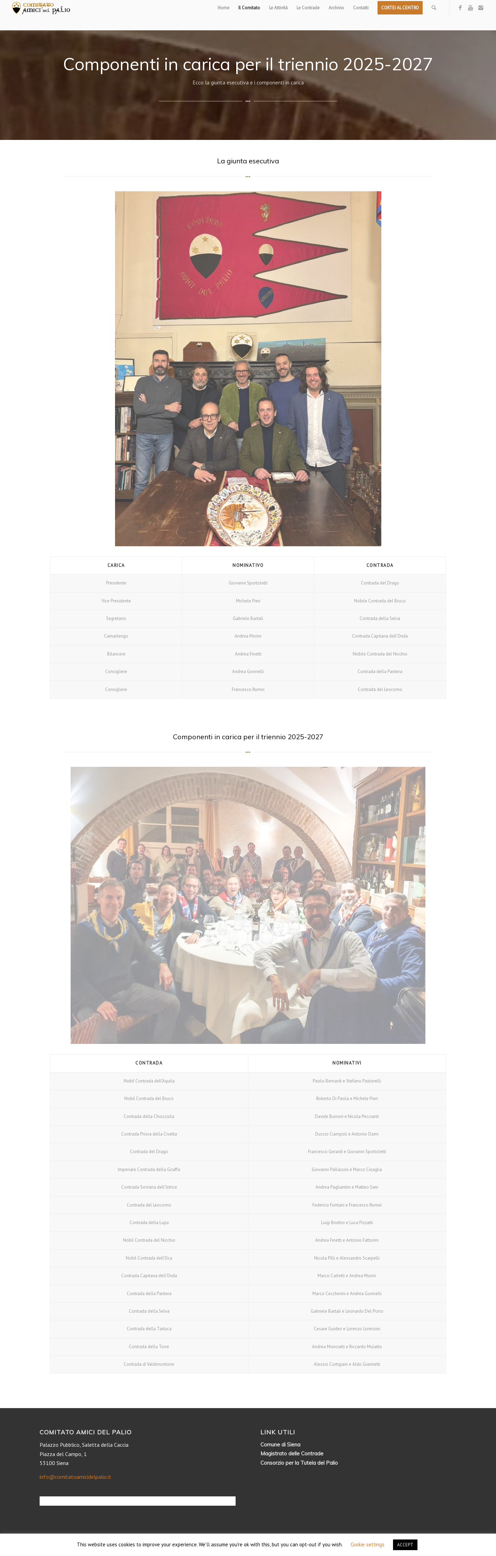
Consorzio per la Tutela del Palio (299, 1463)
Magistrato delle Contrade (291, 1453)
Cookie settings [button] (367, 1544)
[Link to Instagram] (481, 7)
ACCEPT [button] (405, 1545)
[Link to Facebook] (460, 7)
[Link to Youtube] (470, 7)
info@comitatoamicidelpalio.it (75, 1476)
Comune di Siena (280, 1444)
